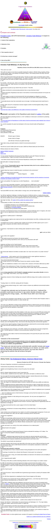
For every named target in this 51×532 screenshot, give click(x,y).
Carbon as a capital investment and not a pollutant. (39, 516)
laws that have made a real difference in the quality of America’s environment (19, 109)
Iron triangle (21, 25)
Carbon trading (47, 193)
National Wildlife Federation (7, 151)
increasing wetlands (16, 207)
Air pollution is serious (15, 29)
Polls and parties (22, 29)
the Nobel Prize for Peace (44, 514)
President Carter (5, 36)
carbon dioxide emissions (6, 187)
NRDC (2, 152)
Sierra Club (3, 153)
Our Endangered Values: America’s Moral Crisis (26, 359)
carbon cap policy (29, 29)
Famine (49, 519)
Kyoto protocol (4, 256)
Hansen (7, 483)
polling (39, 114)
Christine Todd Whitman (33, 36)
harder (14, 200)
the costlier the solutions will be (25, 200)
